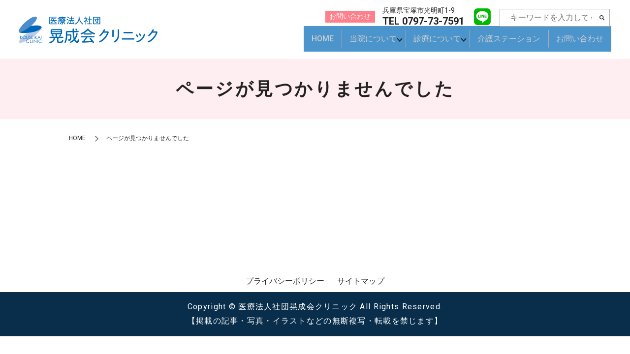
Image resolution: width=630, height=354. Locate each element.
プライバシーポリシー (285, 281)
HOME (316, 43)
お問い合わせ (579, 43)
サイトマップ (360, 281)
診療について (434, 43)
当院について (367, 43)
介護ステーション (508, 43)
